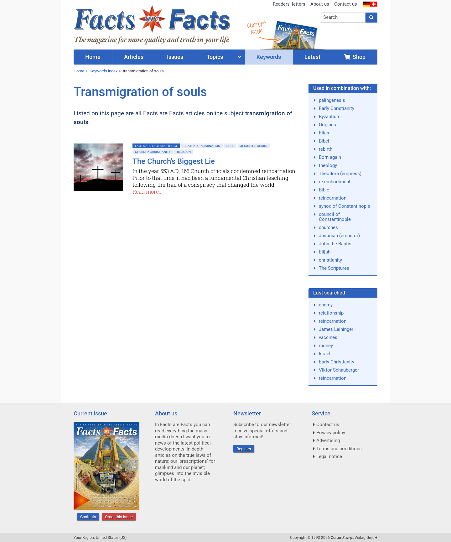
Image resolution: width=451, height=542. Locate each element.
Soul (230, 146)
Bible (324, 190)
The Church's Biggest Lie (173, 161)
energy (326, 305)
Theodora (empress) (340, 173)
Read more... (147, 191)
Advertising (328, 440)
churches (328, 227)
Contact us (345, 4)
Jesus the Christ (254, 146)
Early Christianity (336, 108)
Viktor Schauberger (339, 370)
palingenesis (332, 100)
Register (243, 448)
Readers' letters (289, 4)
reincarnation (332, 198)
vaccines (328, 337)
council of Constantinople (335, 216)
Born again (330, 157)
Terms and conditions (339, 448)
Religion (184, 152)
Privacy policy (330, 432)
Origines (327, 125)
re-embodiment (334, 182)
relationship (331, 313)
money (326, 345)
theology (328, 165)
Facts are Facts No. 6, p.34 (156, 146)
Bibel (324, 141)
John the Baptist (336, 244)
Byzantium (329, 116)
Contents (88, 516)
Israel (324, 354)
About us (319, 4)
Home (79, 71)
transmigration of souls (143, 71)
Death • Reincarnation (202, 146)
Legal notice (329, 456)
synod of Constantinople (344, 206)
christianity (330, 260)
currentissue (256, 27)
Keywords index (103, 71)
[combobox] (343, 18)
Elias (324, 133)
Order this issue (119, 516)
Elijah (324, 252)
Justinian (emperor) (339, 235)
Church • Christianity (153, 152)
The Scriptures (334, 268)
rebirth (325, 149)
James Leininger (336, 329)
